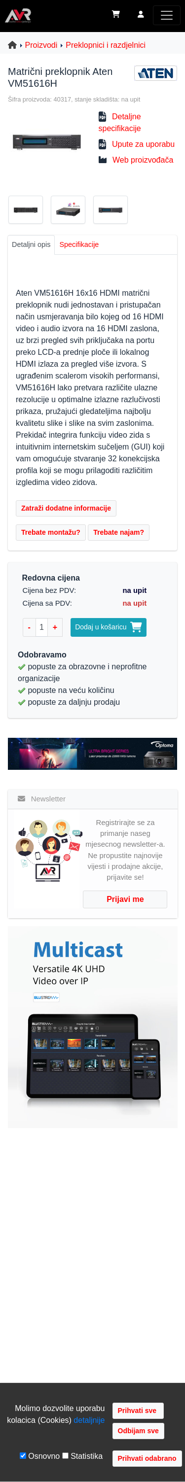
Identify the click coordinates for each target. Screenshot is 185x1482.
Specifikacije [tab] (79, 244)
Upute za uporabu (143, 144)
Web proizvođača (142, 160)
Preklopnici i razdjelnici (106, 45)
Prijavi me (125, 899)
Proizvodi (41, 45)
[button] (141, 15)
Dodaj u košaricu (108, 627)
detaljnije (89, 1420)
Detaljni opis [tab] (31, 244)
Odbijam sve (138, 1431)
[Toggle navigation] (167, 15)
